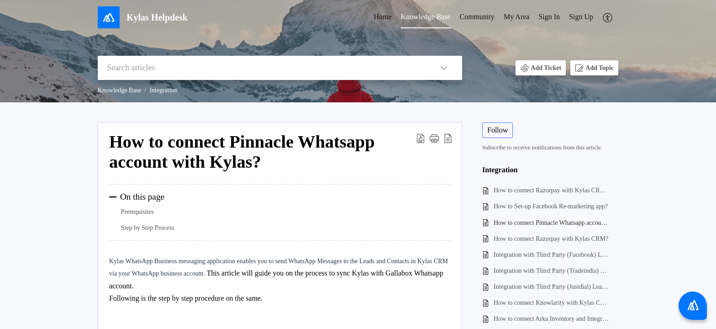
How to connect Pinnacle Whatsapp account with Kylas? (551, 222)
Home (383, 17)
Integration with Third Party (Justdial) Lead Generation (551, 286)
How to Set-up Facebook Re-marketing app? (551, 206)
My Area (516, 17)
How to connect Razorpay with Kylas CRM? (551, 238)
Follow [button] (497, 130)
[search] (262, 68)
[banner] (358, 51)
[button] (608, 17)
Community (477, 17)
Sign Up (581, 17)
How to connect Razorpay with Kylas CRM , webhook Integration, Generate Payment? (551, 190)
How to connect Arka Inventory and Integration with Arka (551, 318)
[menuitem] (383, 17)
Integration (163, 90)
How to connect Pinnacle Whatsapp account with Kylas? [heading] (242, 151)
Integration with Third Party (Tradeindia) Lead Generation (551, 270)
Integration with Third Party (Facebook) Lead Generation (551, 254)
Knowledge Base (426, 17)
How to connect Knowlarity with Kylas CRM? (551, 302)
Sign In (549, 17)
